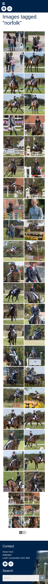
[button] (3, 3)
